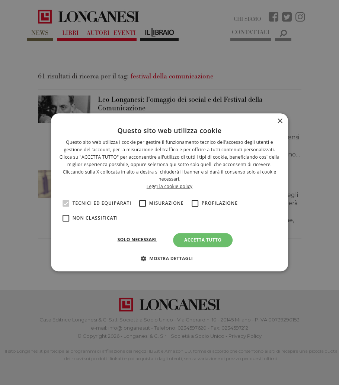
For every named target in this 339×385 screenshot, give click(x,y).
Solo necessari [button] (137, 239)
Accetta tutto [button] (202, 240)
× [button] (279, 121)
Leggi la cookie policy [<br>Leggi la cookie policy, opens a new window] (169, 186)
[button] (169, 258)
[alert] (169, 192)
